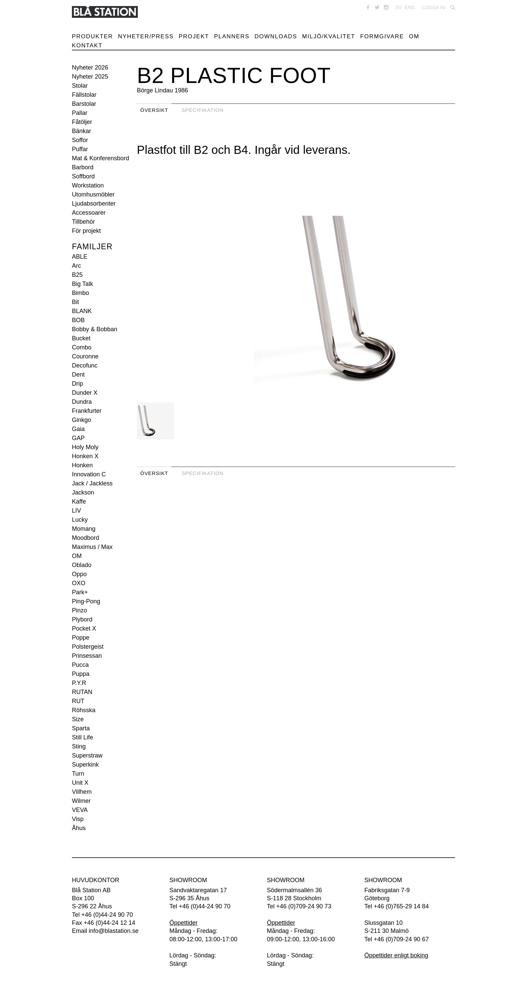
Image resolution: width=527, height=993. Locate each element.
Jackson (83, 492)
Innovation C (89, 474)
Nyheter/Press (146, 36)
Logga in (433, 7)
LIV (76, 511)
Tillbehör (83, 222)
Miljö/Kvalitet (328, 36)
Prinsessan (87, 656)
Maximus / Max (92, 547)
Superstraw (87, 755)
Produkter (92, 36)
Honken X (85, 456)
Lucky (80, 520)
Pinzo (79, 610)
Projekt (194, 36)
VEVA (80, 810)
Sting (79, 746)
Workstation (88, 185)
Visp (78, 819)
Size (78, 719)
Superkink (85, 765)
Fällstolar (84, 95)
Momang (83, 529)
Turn (78, 774)
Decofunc (84, 365)
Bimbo (80, 293)
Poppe (80, 638)
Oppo (79, 574)
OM (77, 556)
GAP (78, 438)
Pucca (80, 665)
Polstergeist (88, 647)
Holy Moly (85, 447)
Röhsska (83, 710)
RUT (78, 701)
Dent (78, 375)
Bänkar (81, 131)
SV (398, 7)
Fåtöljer (82, 122)
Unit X (80, 783)
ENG (410, 7)
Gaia (78, 429)
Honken (82, 465)
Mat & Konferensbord (100, 158)
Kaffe (79, 502)
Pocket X (84, 628)
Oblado (81, 565)
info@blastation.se (113, 930)
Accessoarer (89, 213)
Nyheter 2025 (90, 77)
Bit (75, 302)
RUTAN (82, 692)
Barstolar (84, 104)
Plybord (82, 619)
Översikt (154, 110)
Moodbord (85, 538)
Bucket (81, 338)
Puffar (80, 149)
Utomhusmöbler (93, 194)
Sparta (81, 728)
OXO (78, 583)
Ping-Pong (86, 601)
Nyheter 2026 (90, 67)
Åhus (79, 828)
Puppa (80, 674)
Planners (231, 36)
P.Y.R (79, 683)
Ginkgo (81, 420)
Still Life (82, 737)
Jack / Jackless (92, 483)
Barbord (82, 167)
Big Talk (82, 284)
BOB (78, 320)
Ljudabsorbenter (94, 204)
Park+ (80, 592)
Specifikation (202, 110)
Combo (81, 347)
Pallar (79, 113)
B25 (77, 275)
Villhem (82, 792)
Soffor (80, 140)
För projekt (86, 231)
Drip (77, 384)
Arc (76, 266)
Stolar (80, 86)
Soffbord (83, 176)
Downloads (275, 36)
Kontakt (87, 45)
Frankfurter (87, 411)
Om (414, 36)
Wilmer (81, 801)
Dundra (82, 402)
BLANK (82, 311)
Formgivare (382, 36)
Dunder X (84, 393)
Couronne (85, 356)
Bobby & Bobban (94, 329)
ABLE (79, 257)
